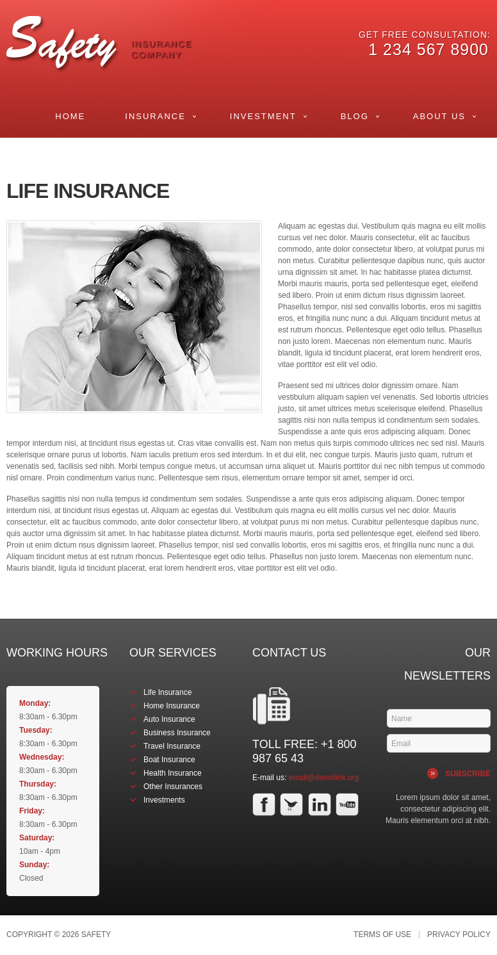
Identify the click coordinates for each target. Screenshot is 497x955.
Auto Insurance (169, 719)
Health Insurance (172, 773)
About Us (439, 116)
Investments (164, 800)
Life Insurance (167, 692)
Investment (263, 116)
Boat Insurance (169, 759)
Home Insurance (171, 705)
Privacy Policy (459, 934)
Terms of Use (382, 934)
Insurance (155, 116)
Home (70, 116)
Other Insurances (172, 786)
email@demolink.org (324, 777)
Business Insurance (177, 732)
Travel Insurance (171, 746)
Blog (355, 116)
